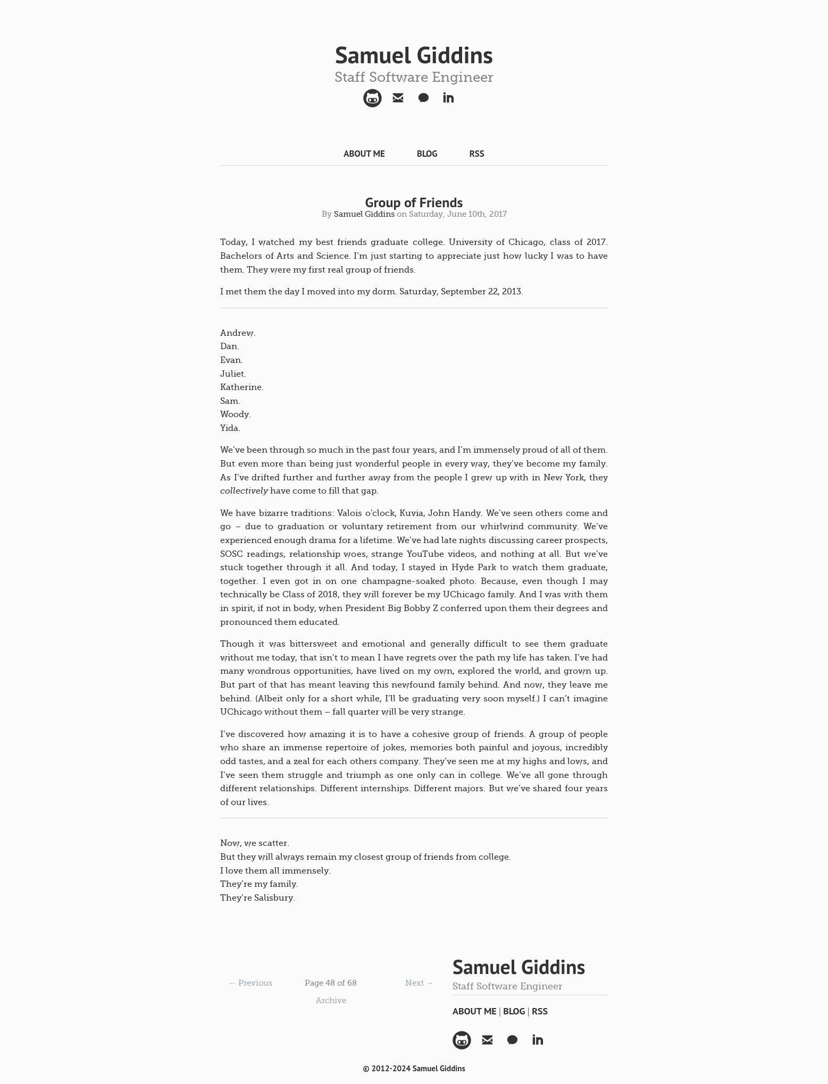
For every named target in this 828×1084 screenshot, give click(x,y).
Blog (427, 153)
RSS (477, 153)
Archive (331, 1000)
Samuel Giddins (414, 54)
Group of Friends (414, 202)
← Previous (250, 983)
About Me (364, 153)
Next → (419, 983)
